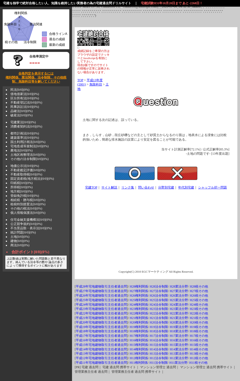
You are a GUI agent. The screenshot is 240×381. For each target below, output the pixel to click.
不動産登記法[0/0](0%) (26, 102)
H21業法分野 (179, 318)
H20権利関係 (139, 322)
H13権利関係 (139, 353)
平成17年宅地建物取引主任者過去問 (101, 336)
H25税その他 (199, 300)
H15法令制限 (159, 345)
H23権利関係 (139, 309)
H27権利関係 (139, 291)
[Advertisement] (172, 63)
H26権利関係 (139, 295)
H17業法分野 (179, 336)
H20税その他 (199, 322)
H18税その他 (199, 331)
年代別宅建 (186, 187)
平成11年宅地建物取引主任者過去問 (101, 362)
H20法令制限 (159, 322)
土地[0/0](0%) (19, 237)
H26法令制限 (159, 295)
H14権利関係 (139, 349)
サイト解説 (109, 187)
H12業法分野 (179, 358)
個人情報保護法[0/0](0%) (27, 213)
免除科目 (95, 84)
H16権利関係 (139, 340)
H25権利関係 (139, 300)
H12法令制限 (159, 358)
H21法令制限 (159, 318)
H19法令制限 (159, 327)
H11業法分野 (178, 362)
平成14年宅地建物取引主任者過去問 (101, 349)
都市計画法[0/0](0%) (24, 133)
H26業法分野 (179, 295)
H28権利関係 (139, 286)
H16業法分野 (179, 340)
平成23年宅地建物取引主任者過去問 (101, 309)
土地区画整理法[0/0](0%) (27, 155)
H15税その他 (199, 345)
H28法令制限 (159, 286)
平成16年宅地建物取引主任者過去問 (101, 340)
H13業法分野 (179, 353)
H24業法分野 (179, 304)
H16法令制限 (159, 340)
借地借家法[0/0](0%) (24, 94)
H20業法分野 (179, 322)
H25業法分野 (179, 300)
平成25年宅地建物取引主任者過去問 (101, 300)
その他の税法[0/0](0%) (26, 208)
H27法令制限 (159, 291)
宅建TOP (91, 187)
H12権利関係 (139, 358)
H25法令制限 (159, 300)
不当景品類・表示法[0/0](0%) (31, 228)
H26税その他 (199, 295)
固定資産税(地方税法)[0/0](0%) (32, 179)
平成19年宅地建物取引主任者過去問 (101, 327)
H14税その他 (199, 349)
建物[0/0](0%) (19, 241)
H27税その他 (199, 291)
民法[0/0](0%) (19, 90)
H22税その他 (199, 313)
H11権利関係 (139, 362)
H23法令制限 (159, 309)
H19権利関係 (139, 327)
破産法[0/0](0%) (21, 115)
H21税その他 (199, 318)
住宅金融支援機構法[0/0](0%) (31, 220)
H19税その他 (199, 327)
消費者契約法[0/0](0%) (26, 126)
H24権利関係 (139, 304)
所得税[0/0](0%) (21, 187)
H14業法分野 (179, 349)
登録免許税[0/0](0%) (24, 196)
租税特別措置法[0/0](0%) (27, 204)
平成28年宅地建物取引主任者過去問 (101, 286)
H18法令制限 (159, 331)
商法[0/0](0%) (19, 245)
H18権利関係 (139, 331)
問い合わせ (146, 187)
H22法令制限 (159, 313)
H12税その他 (199, 358)
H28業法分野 (179, 286)
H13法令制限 (159, 353)
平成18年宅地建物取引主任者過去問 (101, 331)
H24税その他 (199, 304)
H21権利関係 (139, 318)
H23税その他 (199, 309)
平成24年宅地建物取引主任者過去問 (101, 304)
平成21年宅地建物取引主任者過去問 (101, 318)
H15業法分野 (179, 345)
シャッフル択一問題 (212, 187)
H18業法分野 (179, 331)
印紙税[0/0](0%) (21, 183)
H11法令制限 (158, 362)
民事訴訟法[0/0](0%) (24, 107)
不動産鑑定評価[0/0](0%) (27, 170)
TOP (80, 80)
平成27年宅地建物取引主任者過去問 (101, 291)
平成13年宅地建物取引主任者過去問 (101, 353)
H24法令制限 (159, 304)
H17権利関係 (139, 336)
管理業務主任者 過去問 (91, 372)
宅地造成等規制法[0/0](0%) (29, 146)
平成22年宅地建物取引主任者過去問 (101, 313)
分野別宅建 (166, 187)
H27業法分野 (179, 291)
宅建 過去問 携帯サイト (119, 367)
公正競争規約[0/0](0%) (26, 224)
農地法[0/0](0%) (21, 150)
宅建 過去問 (90, 367)
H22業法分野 (179, 313)
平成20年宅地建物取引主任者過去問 (101, 322)
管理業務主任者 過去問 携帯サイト (136, 372)
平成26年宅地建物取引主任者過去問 (101, 295)
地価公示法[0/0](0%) (24, 166)
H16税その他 (199, 340)
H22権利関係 (139, 313)
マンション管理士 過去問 (158, 367)
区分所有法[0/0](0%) (24, 98)
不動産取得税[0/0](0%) (26, 174)
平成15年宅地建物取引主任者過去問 (101, 345)
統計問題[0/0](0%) (23, 232)
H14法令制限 (159, 349)
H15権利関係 (139, 345)
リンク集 (127, 187)
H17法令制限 (159, 336)
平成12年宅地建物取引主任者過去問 (101, 358)
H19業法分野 (179, 327)
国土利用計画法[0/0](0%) (27, 142)
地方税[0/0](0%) (21, 191)
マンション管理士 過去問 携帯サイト (206, 367)
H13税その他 (199, 353)
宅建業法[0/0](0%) (23, 122)
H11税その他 (198, 362)
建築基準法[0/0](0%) (24, 138)
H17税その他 (199, 336)
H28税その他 (199, 286)
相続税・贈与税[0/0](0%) (27, 200)
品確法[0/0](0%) (21, 111)
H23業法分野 (179, 309)
